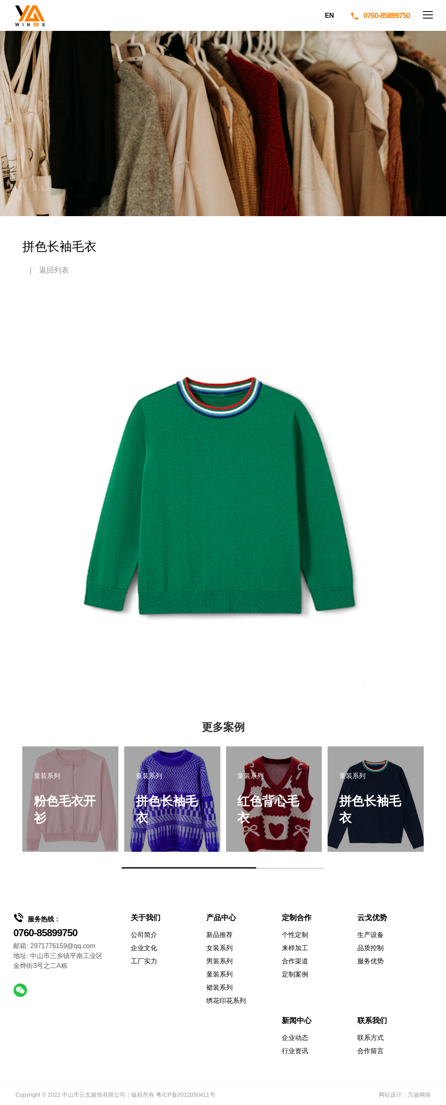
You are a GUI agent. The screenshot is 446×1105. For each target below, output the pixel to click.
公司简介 (144, 934)
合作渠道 (295, 961)
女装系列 (219, 947)
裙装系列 (219, 987)
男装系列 (219, 961)
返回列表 (54, 270)
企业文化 (144, 947)
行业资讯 (295, 1050)
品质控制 (370, 947)
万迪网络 (419, 1094)
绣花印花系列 (226, 1000)
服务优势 (370, 961)
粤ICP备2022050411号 (185, 1094)
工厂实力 (144, 961)
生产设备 (370, 934)
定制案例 (295, 974)
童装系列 (219, 974)
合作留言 (370, 1050)
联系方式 (370, 1037)
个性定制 (295, 934)
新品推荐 (219, 934)
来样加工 (295, 947)
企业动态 (295, 1037)
